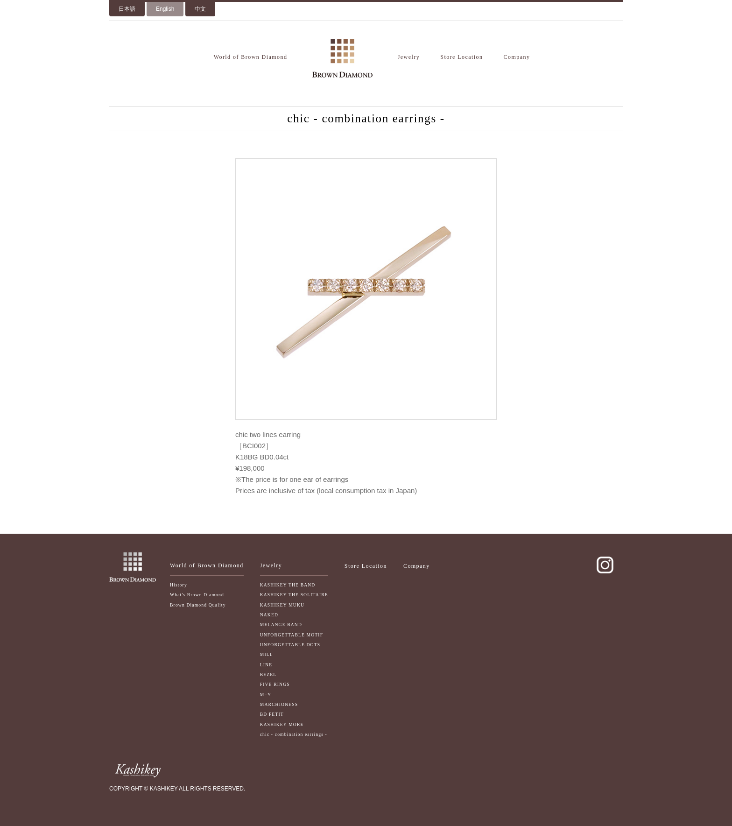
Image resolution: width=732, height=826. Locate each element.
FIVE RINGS (275, 684)
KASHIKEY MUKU (282, 604)
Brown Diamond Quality (198, 604)
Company (517, 57)
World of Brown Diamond (251, 57)
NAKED (269, 614)
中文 (200, 9)
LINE (266, 664)
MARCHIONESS (279, 704)
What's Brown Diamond (197, 594)
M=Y (265, 694)
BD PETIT (272, 714)
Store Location (461, 57)
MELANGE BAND (281, 624)
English (165, 9)
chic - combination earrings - (293, 734)
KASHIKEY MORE (282, 724)
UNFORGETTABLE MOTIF (291, 634)
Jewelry (409, 57)
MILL (266, 654)
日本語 (127, 9)
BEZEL (268, 674)
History (178, 584)
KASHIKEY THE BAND (288, 584)
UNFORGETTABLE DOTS (290, 644)
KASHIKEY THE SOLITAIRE (294, 594)
